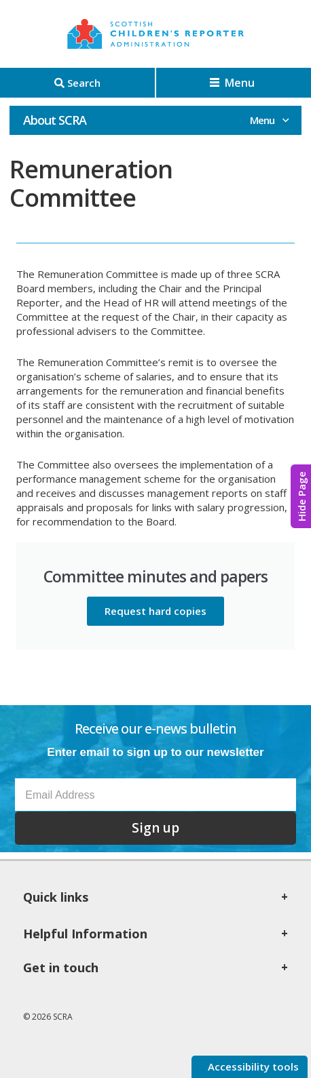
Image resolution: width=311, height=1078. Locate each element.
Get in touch (60, 967)
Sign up (155, 828)
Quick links (55, 897)
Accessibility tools (252, 1066)
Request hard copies (155, 611)
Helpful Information (85, 933)
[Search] (77, 83)
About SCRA (54, 120)
